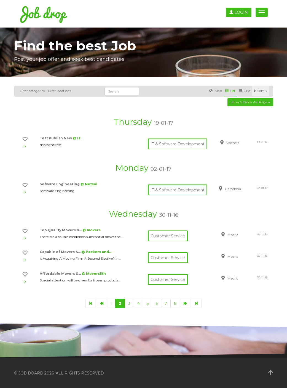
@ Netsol (89, 184)
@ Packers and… (96, 252)
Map (215, 91)
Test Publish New (56, 138)
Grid (244, 91)
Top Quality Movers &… (61, 230)
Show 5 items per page (250, 102)
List (230, 91)
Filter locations (59, 91)
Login (238, 12)
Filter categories (32, 91)
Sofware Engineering (60, 184)
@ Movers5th (94, 274)
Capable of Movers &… (60, 252)
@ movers (91, 230)
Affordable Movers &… (61, 274)
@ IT (77, 138)
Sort (260, 91)
